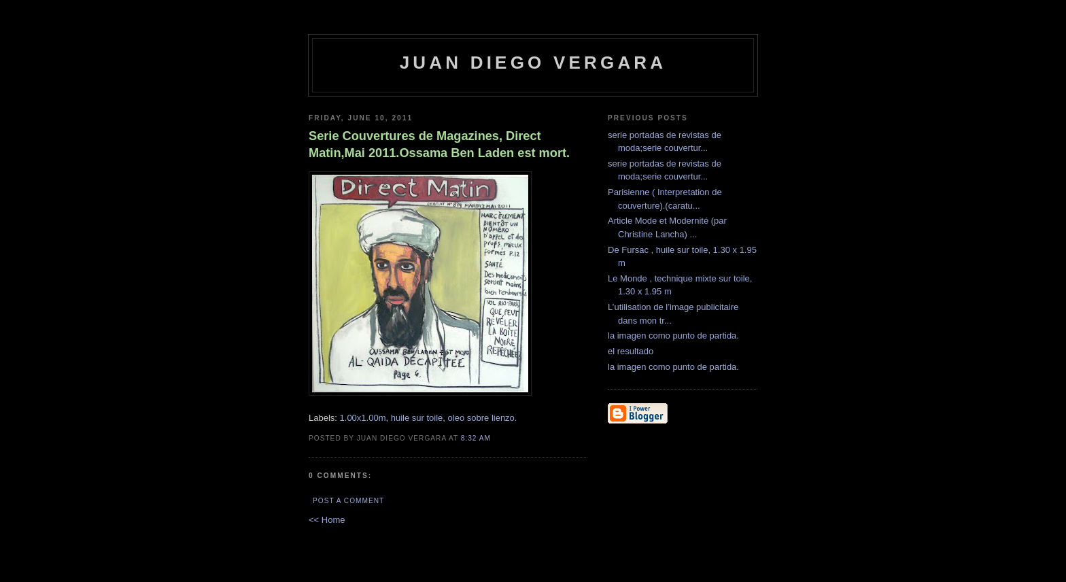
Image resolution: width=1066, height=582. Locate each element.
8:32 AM (476, 438)
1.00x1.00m (363, 418)
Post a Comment (348, 500)
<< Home (327, 520)
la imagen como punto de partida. (673, 335)
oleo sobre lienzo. (482, 418)
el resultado (630, 351)
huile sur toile (417, 418)
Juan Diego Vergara (533, 62)
